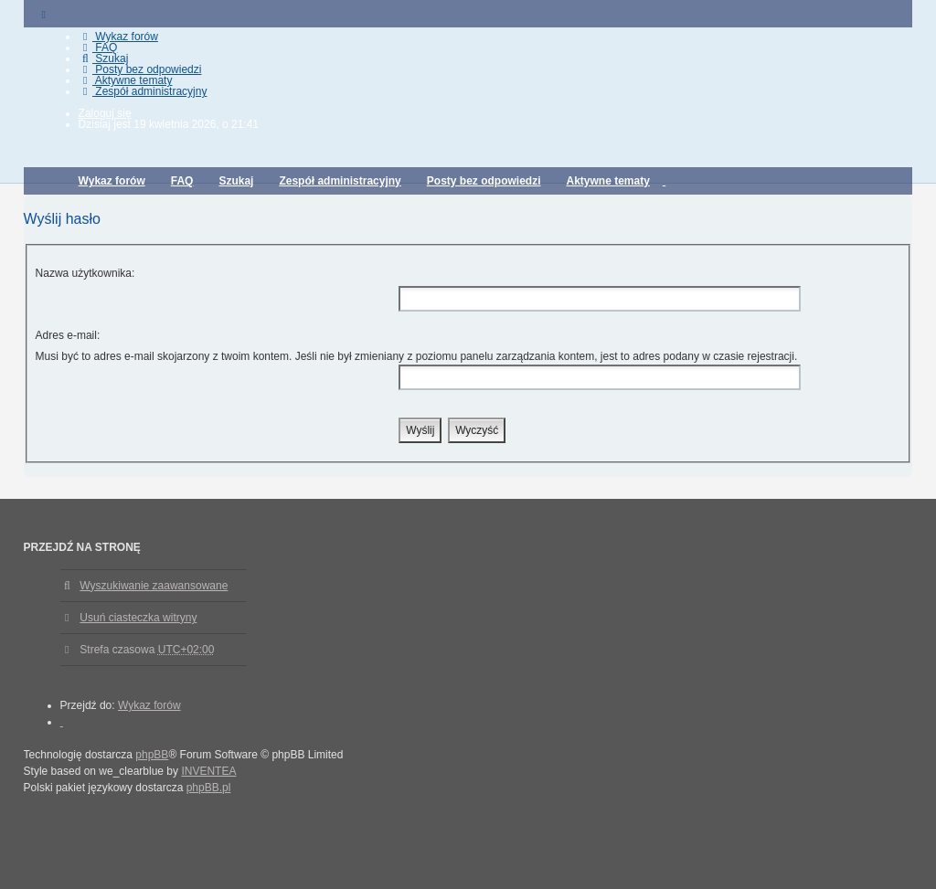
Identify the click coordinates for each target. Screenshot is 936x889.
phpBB (151, 754)
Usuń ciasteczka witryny (138, 617)
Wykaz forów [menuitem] (118, 36)
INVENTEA (208, 771)
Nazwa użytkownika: (85, 273)
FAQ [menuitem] (98, 47)
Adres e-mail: (68, 335)
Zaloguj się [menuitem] (105, 113)
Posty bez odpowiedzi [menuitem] (140, 69)
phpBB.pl (208, 787)
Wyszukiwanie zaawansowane (154, 585)
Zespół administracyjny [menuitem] (143, 91)
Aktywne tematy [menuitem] (126, 80)
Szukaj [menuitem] (104, 58)
